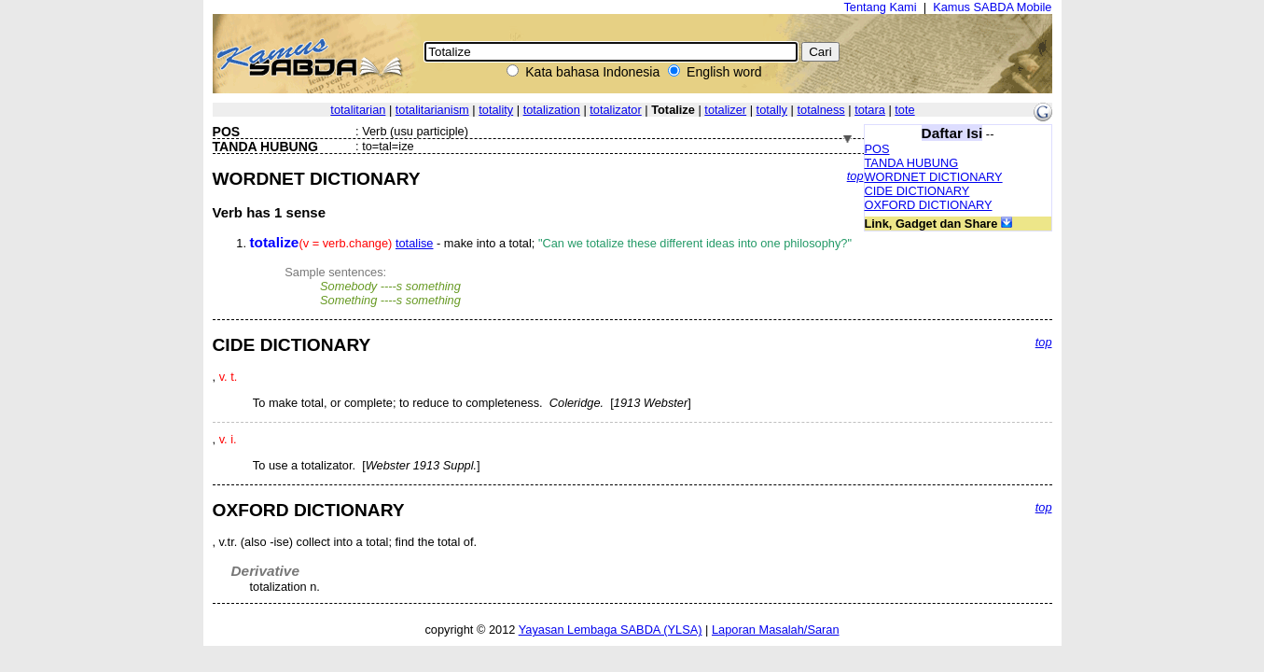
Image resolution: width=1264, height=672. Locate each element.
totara (869, 110)
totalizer (725, 110)
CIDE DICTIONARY (917, 191)
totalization (551, 110)
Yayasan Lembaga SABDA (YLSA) (610, 630)
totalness (820, 110)
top (855, 176)
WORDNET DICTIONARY (934, 177)
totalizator (615, 110)
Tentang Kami (879, 7)
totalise (415, 243)
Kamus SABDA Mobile (992, 7)
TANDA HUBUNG (912, 163)
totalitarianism (432, 110)
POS (877, 149)
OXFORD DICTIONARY (929, 205)
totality (496, 110)
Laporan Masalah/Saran (776, 630)
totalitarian (357, 110)
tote (904, 110)
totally (772, 110)
